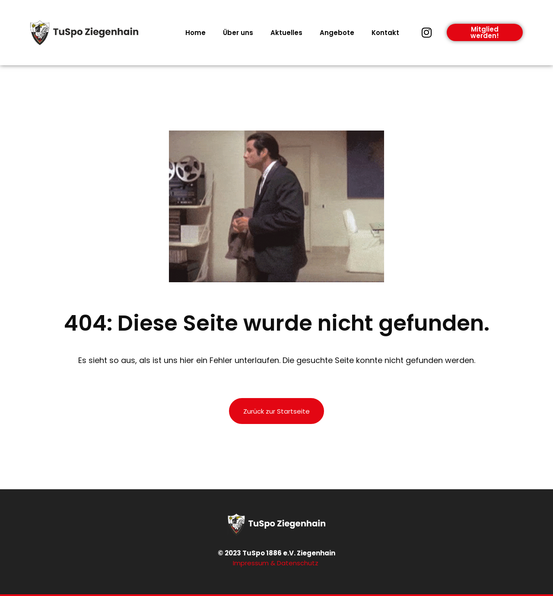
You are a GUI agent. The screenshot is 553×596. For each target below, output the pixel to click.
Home (195, 32)
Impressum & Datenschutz (276, 562)
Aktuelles (286, 32)
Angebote (337, 32)
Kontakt (385, 32)
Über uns (238, 32)
